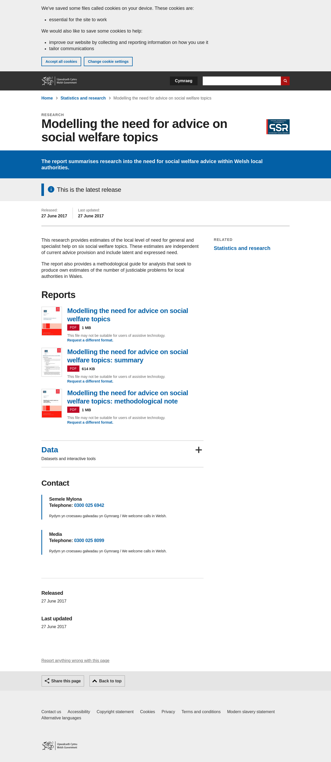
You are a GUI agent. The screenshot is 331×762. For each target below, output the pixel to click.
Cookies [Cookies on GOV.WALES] (147, 712)
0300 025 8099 (89, 540)
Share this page (66, 681)
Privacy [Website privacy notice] (168, 712)
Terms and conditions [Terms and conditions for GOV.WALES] (201, 712)
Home (47, 98)
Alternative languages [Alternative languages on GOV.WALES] (61, 718)
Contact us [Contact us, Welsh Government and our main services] (51, 712)
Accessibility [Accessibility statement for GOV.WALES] (78, 712)
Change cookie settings (108, 61)
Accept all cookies (61, 61)
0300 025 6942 (89, 505)
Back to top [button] (110, 681)
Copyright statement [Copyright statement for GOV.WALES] (115, 712)
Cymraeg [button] (183, 81)
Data (49, 449)
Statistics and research (83, 98)
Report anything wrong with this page (75, 660)
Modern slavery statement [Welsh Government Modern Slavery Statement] (251, 712)
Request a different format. (90, 340)
